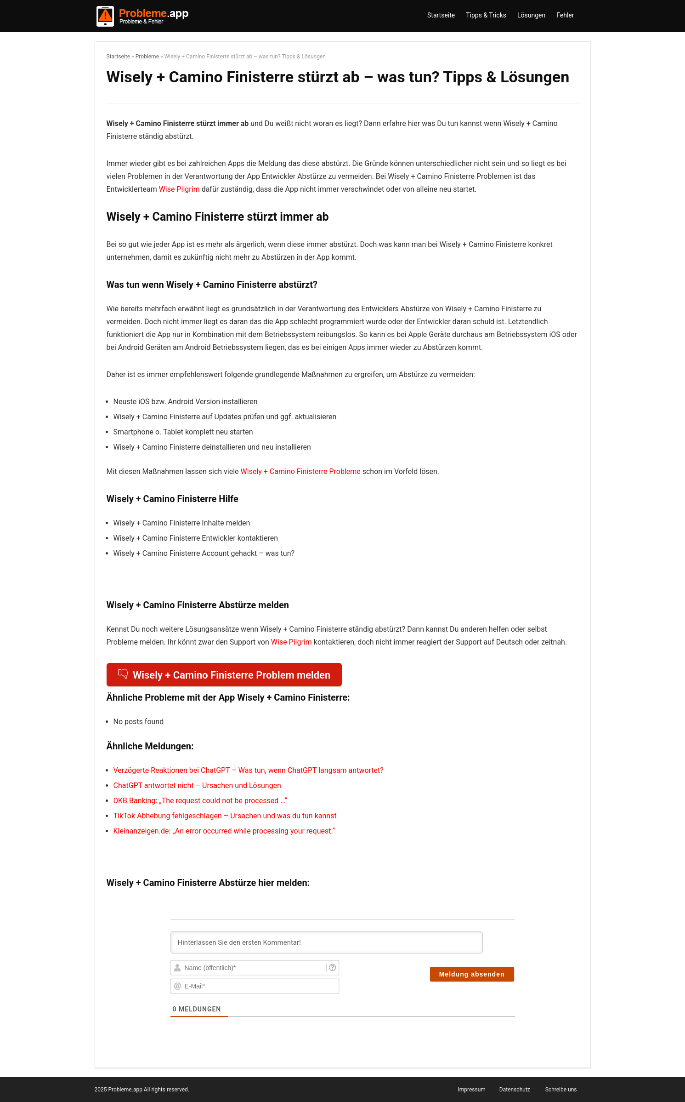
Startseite (441, 15)
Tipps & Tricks (486, 15)
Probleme (147, 56)
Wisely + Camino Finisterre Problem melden (224, 675)
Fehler (565, 15)
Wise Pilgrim (179, 189)
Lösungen (531, 15)
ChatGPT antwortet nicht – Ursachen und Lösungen (197, 785)
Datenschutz (514, 1089)
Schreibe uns (561, 1089)
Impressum (471, 1089)
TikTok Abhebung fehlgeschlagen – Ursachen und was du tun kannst (225, 815)
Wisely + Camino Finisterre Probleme (301, 471)
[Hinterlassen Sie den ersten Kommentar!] (326, 942)
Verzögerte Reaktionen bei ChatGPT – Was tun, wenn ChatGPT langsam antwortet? (248, 770)
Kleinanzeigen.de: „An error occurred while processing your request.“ (224, 831)
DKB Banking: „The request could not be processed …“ (200, 800)
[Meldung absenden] (472, 974)
